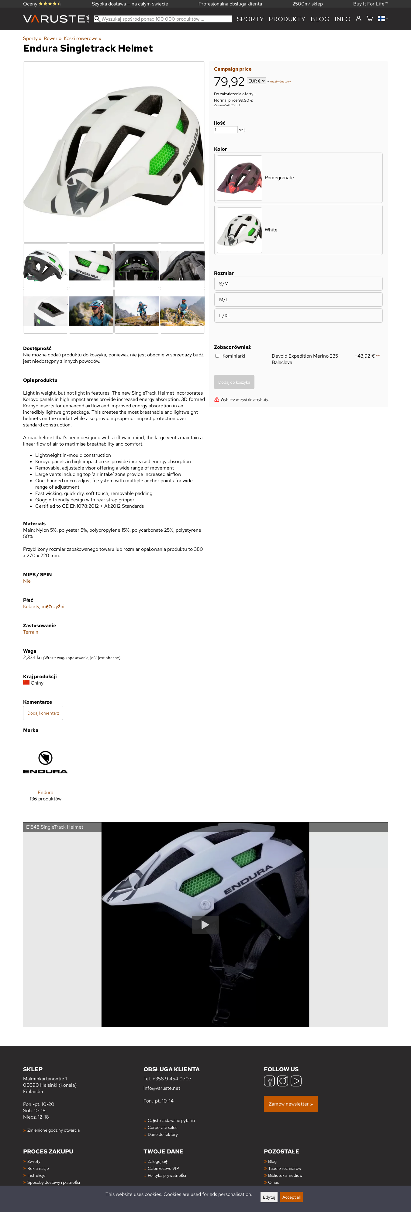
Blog (272, 1161)
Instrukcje (36, 1175)
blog (320, 19)
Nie (27, 581)
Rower (52, 38)
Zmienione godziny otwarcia (53, 1130)
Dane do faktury (163, 1134)
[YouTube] (296, 1082)
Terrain (30, 632)
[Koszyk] (369, 19)
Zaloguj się (158, 1161)
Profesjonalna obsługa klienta (230, 4)
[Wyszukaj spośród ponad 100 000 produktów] (163, 19)
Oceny (42, 4)
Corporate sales (162, 1127)
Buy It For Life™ (370, 4)
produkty (287, 19)
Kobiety (31, 606)
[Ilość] (226, 129)
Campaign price (232, 69)
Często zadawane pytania (171, 1120)
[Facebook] (269, 1082)
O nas (273, 1182)
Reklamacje (38, 1168)
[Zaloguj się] (358, 18)
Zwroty (33, 1161)
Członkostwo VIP (163, 1168)
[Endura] (45, 775)
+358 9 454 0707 (172, 1079)
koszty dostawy (280, 81)
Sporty (250, 19)
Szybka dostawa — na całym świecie (130, 4)
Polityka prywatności (167, 1175)
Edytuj (269, 1197)
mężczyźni (53, 606)
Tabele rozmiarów (284, 1168)
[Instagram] (282, 1082)
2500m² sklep (307, 4)
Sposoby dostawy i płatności (53, 1182)
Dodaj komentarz (43, 713)
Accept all (291, 1197)
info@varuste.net (161, 1088)
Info (343, 19)
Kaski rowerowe (83, 38)
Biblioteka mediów (285, 1175)
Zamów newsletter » (291, 1104)
